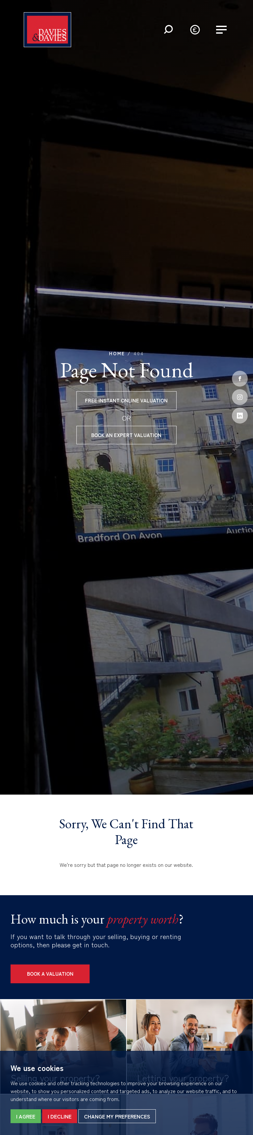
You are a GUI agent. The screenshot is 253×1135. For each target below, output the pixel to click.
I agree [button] (25, 1116)
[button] (168, 30)
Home (117, 353)
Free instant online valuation (126, 400)
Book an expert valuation (126, 434)
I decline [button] (59, 1116)
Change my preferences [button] (117, 1116)
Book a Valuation (50, 973)
